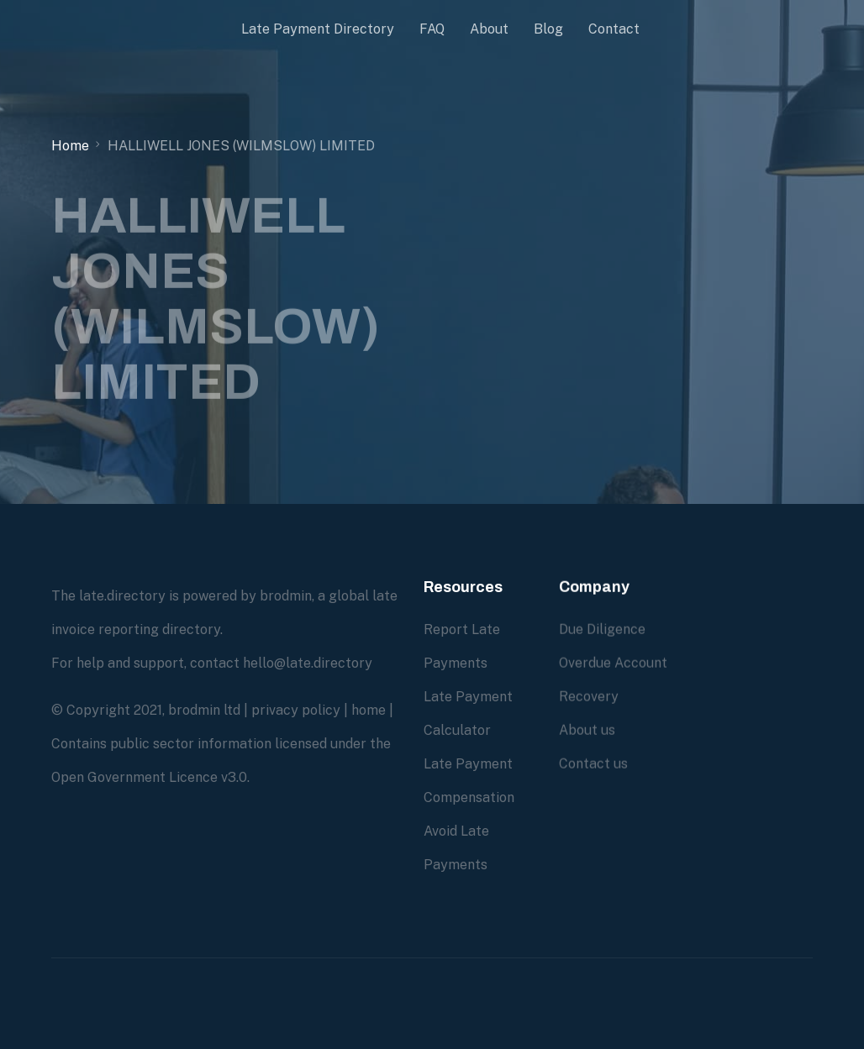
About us (587, 730)
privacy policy (295, 710)
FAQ (432, 29)
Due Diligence (602, 629)
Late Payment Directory (317, 29)
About (489, 29)
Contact (614, 29)
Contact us (593, 764)
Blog (548, 29)
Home (70, 146)
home (368, 710)
